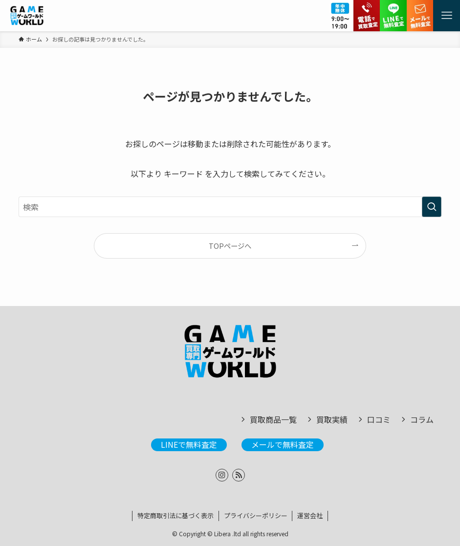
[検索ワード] (230, 207)
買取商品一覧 (273, 419)
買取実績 (332, 419)
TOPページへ (230, 245)
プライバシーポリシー (255, 515)
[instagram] (222, 475)
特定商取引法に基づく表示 (175, 515)
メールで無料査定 (282, 444)
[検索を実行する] (431, 207)
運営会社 (310, 515)
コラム (422, 419)
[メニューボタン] (446, 15)
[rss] (238, 475)
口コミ (379, 419)
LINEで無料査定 (189, 444)
